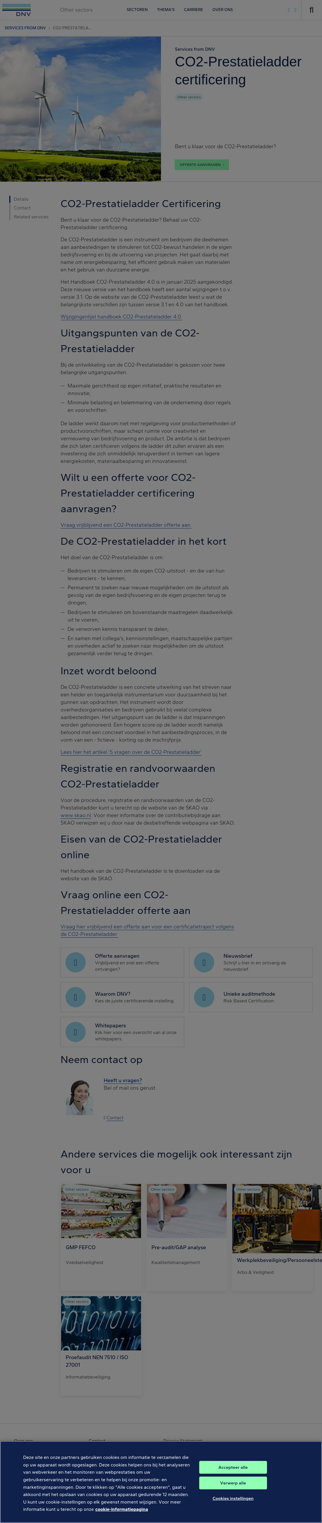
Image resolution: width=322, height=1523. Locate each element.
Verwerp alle (233, 1490)
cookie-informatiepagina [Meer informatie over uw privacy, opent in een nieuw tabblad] (121, 1516)
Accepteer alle (233, 1474)
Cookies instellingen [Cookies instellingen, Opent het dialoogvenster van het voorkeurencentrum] (233, 1505)
